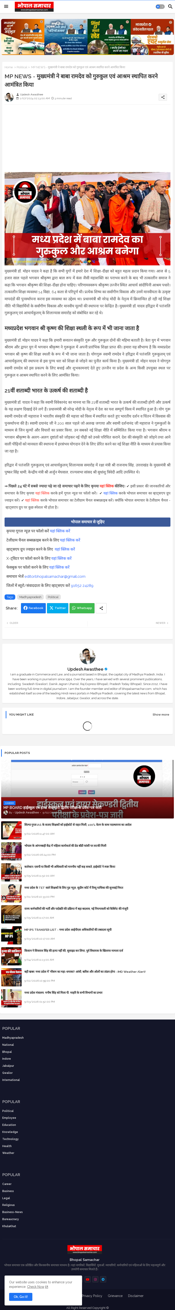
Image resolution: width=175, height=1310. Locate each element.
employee (9, 1117)
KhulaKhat (9, 1226)
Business (8, 1191)
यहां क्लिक (107, 486)
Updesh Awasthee (85, 669)
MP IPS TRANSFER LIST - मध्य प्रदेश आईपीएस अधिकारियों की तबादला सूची (67, 929)
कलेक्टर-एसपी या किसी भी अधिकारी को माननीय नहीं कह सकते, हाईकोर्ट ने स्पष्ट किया (69, 866)
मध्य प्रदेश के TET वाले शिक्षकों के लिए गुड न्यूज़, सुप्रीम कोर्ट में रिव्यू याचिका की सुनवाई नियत (73, 887)
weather (8, 1153)
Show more (161, 714)
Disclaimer (136, 1296)
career (6, 1184)
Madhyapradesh (30, 597)
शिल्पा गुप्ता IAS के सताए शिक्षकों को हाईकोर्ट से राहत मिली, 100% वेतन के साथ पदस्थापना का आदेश (77, 824)
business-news (12, 1212)
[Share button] (101, 608)
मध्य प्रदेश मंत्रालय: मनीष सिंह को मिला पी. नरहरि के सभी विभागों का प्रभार (63, 992)
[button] (160, 6)
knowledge (10, 1132)
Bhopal (7, 1052)
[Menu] (6, 6)
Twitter (60, 608)
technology (10, 1139)
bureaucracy (10, 1219)
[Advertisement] (87, 140)
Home (9, 67)
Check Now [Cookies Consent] (35, 1287)
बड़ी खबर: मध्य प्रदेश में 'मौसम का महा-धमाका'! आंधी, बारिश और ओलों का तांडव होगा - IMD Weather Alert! (85, 971)
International (11, 1080)
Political (22, 67)
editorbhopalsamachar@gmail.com (55, 576)
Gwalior (7, 1073)
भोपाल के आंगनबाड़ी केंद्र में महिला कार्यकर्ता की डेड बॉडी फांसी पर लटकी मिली (65, 845)
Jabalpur (8, 1065)
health (7, 1146)
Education (9, 1125)
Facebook (36, 608)
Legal (6, 1198)
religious (8, 1205)
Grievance (115, 1296)
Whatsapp (84, 608)
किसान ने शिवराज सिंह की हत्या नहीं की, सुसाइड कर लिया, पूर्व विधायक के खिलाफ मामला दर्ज (73, 950)
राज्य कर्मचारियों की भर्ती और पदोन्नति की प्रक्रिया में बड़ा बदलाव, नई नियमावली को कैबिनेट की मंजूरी (76, 908)
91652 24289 (82, 585)
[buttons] (88, 1279)
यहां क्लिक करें (60, 531)
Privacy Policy (92, 1296)
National (8, 1044)
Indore (6, 1058)
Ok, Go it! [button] (21, 1297)
